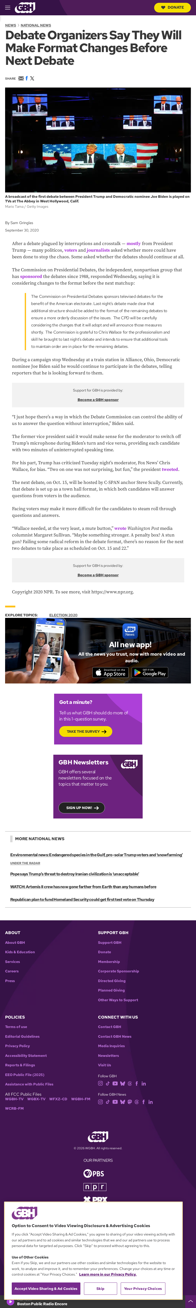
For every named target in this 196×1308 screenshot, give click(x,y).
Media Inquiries (111, 1047)
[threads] (130, 1083)
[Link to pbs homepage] (93, 1173)
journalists (98, 250)
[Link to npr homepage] (94, 1187)
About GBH (15, 943)
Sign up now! (79, 808)
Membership (109, 962)
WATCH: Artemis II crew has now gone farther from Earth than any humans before (83, 887)
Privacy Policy (17, 1047)
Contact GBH (109, 1027)
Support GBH (109, 943)
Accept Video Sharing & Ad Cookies (46, 1288)
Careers (12, 972)
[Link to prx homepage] (95, 1200)
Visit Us (104, 1066)
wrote (120, 528)
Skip (100, 1288)
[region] (93, 1251)
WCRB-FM (14, 1109)
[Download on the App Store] (109, 672)
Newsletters (108, 1056)
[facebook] (136, 1083)
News (10, 25)
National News (36, 25)
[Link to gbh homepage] (25, 7)
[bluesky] (122, 1083)
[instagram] (100, 1083)
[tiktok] (108, 1083)
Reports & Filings (20, 1066)
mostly (134, 244)
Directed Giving (112, 981)
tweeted (170, 469)
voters (70, 250)
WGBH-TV (14, 1099)
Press (10, 981)
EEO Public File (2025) (24, 1075)
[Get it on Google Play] (151, 672)
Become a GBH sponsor (98, 399)
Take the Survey (83, 732)
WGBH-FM (80, 1099)
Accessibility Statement (26, 1056)
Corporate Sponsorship (118, 972)
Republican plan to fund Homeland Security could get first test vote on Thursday (82, 900)
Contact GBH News (114, 1037)
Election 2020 (63, 615)
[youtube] (115, 1083)
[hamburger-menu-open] (10, 8)
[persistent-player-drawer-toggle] (190, 1301)
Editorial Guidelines (22, 1037)
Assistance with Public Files (29, 1085)
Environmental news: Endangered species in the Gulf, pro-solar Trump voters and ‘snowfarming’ (96, 855)
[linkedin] (143, 1083)
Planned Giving (111, 991)
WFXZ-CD (58, 1099)
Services (12, 962)
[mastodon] (130, 1102)
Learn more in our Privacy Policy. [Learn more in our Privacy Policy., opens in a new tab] (108, 1274)
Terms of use (16, 1027)
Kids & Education (20, 952)
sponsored (31, 276)
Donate (172, 7)
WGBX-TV (36, 1099)
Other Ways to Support (118, 1000)
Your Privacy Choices (143, 1288)
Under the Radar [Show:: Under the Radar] (25, 864)
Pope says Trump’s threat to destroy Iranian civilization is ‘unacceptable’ (74, 874)
